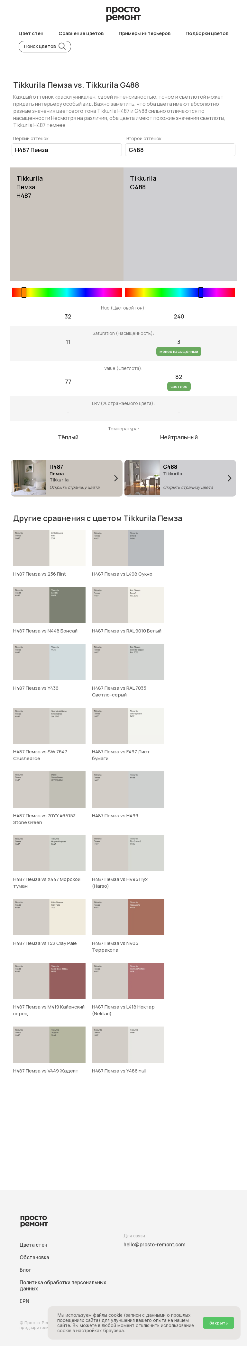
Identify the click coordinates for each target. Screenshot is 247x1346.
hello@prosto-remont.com (155, 1245)
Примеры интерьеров (144, 33)
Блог (25, 1270)
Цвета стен (33, 1245)
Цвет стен (31, 33)
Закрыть (218, 1322)
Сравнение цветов (81, 33)
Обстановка (34, 1257)
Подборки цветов (207, 33)
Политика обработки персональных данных (63, 1285)
